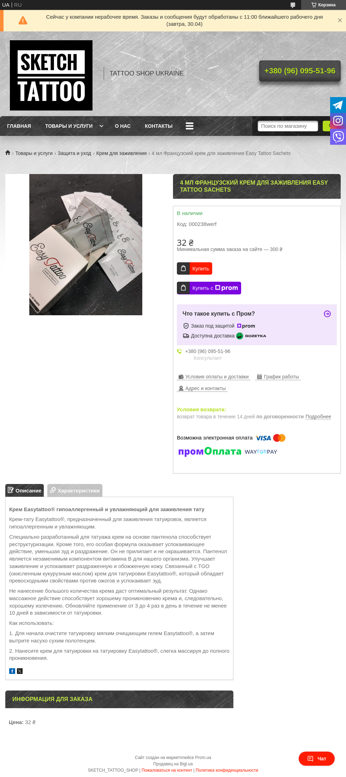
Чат (316, 758)
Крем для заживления (121, 153)
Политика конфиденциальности (227, 770)
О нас (123, 126)
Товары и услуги (69, 126)
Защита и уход (74, 153)
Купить (200, 268)
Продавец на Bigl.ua (173, 763)
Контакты (158, 126)
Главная (19, 126)
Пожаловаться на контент (167, 770)
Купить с (215, 288)
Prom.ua (203, 757)
